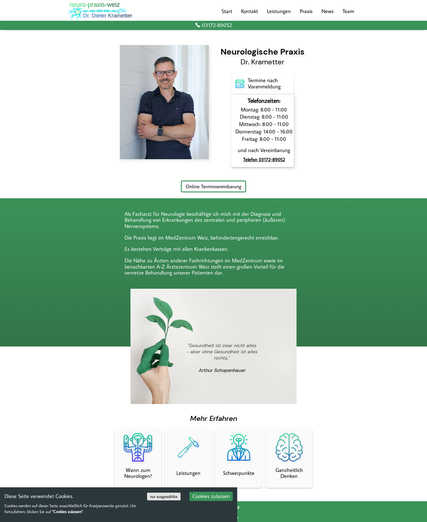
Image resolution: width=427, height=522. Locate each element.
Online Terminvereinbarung (213, 186)
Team (348, 11)
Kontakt (249, 11)
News (327, 11)
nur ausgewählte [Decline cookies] (164, 496)
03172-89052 (213, 25)
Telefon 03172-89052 (264, 159)
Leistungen (279, 11)
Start (227, 11)
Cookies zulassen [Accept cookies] (211, 496)
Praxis (306, 11)
